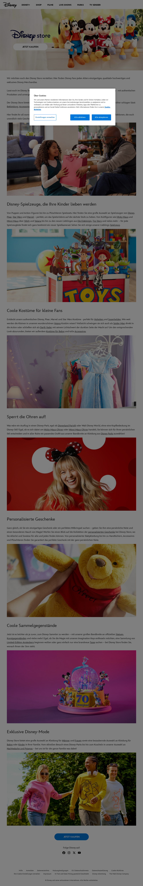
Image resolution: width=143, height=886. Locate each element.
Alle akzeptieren (101, 117)
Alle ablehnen (79, 117)
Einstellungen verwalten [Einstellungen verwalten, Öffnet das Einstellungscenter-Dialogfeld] (45, 117)
